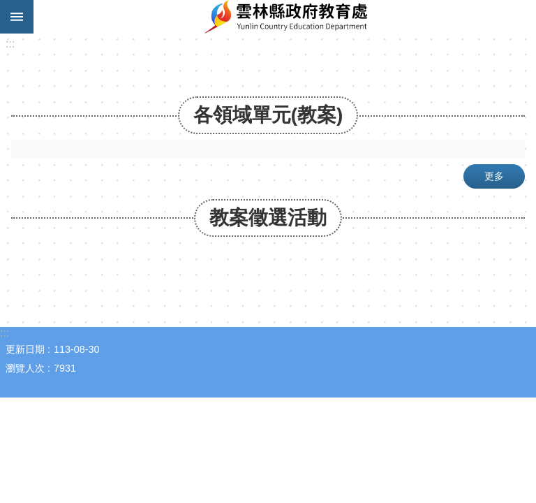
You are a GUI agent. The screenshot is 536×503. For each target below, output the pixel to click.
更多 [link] (494, 176)
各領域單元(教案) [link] (268, 115)
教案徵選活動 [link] (268, 217)
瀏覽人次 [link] (25, 368)
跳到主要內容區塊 (7, 7)
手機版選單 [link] (17, 17)
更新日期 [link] (25, 349)
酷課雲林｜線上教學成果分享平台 (285, 17)
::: (10, 44)
